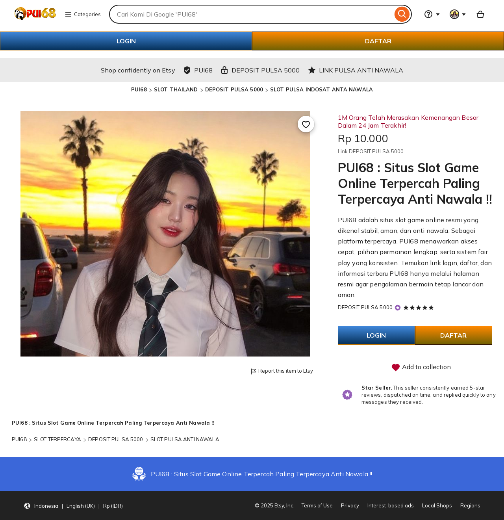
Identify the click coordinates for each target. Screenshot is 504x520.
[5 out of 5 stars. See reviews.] (420, 307)
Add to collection (421, 367)
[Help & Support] (432, 14)
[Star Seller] (397, 307)
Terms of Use (317, 505)
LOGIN (126, 41)
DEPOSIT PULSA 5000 (234, 89)
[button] (73, 505)
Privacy (350, 505)
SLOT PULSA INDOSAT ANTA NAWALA (321, 89)
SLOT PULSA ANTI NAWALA (184, 439)
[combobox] (251, 14)
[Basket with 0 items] (480, 14)
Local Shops (437, 505)
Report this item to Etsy (281, 371)
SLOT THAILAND (176, 89)
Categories (83, 14)
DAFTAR (378, 41)
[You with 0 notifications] (458, 14)
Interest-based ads (390, 505)
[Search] (402, 14)
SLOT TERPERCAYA (57, 439)
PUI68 (139, 89)
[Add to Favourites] (306, 124)
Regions (470, 505)
